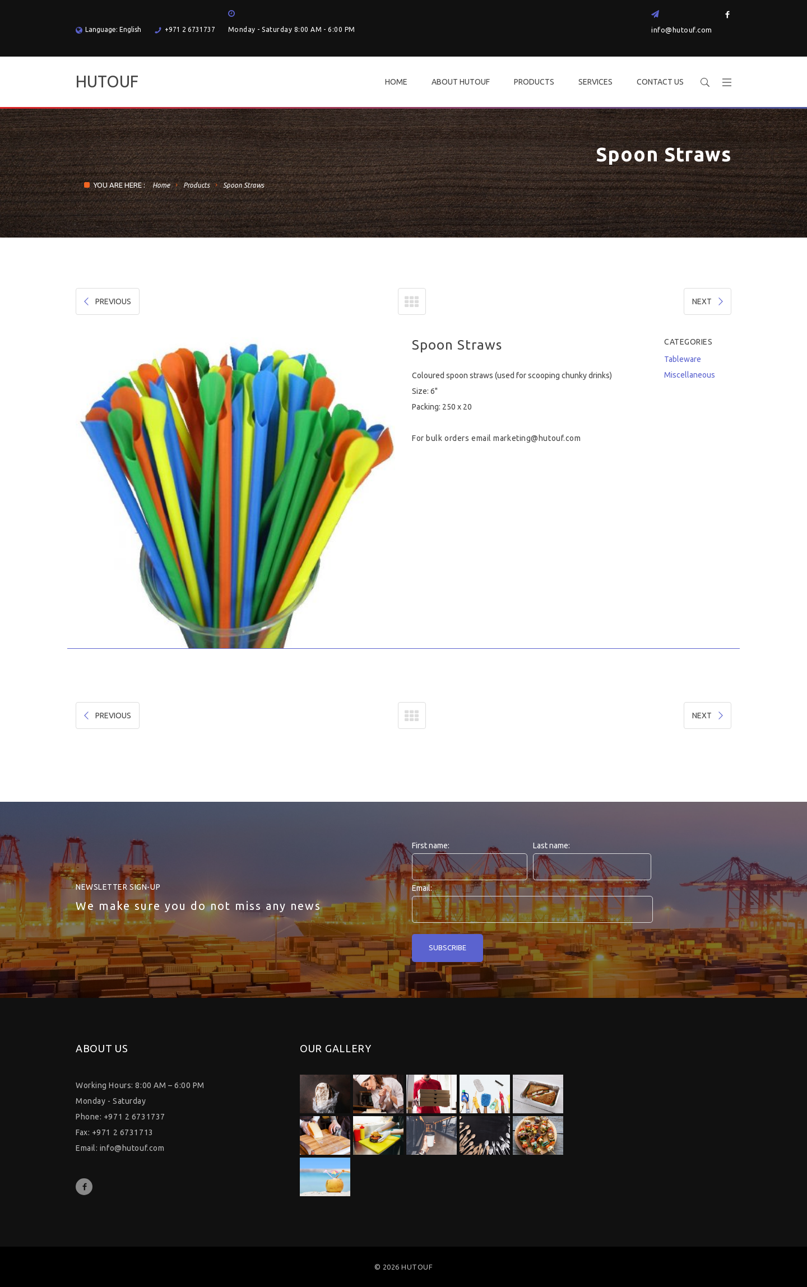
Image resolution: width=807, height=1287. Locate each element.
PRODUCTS (534, 81)
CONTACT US (660, 81)
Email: (422, 888)
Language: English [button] (108, 29)
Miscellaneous (689, 374)
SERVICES (595, 81)
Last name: (551, 845)
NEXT (708, 301)
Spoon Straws (243, 185)
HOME (396, 81)
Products (196, 185)
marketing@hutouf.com (537, 438)
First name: (430, 845)
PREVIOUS (106, 301)
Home (161, 185)
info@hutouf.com (681, 30)
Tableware (682, 359)
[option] (235, 492)
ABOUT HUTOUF (461, 81)
